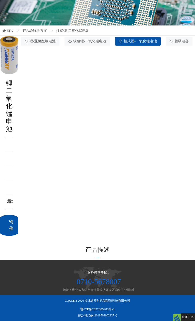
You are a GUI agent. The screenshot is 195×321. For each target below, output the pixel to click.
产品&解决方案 (35, 31)
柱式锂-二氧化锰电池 (72, 31)
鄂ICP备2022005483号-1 (97, 309)
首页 (8, 31)
